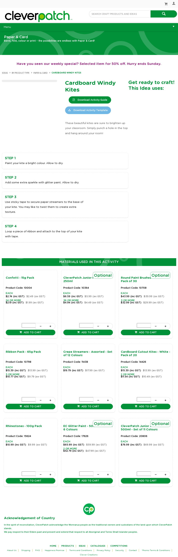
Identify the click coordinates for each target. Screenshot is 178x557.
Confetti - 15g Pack (20, 278)
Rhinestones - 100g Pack (24, 426)
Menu (7, 27)
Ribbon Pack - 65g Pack (23, 352)
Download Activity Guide (92, 100)
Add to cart (32, 332)
